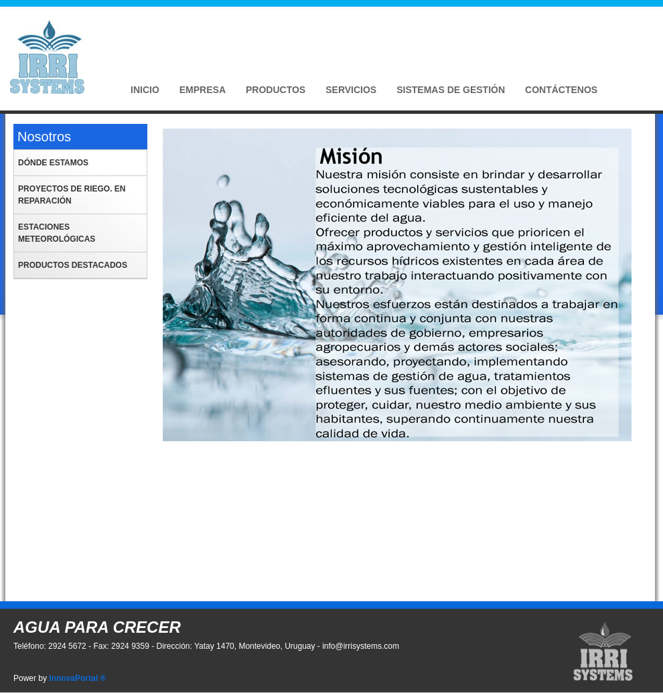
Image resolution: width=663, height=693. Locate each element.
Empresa (202, 89)
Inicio (145, 89)
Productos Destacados (72, 265)
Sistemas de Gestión (450, 89)
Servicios (350, 89)
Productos (275, 89)
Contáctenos (561, 89)
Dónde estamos (53, 162)
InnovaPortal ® (77, 678)
